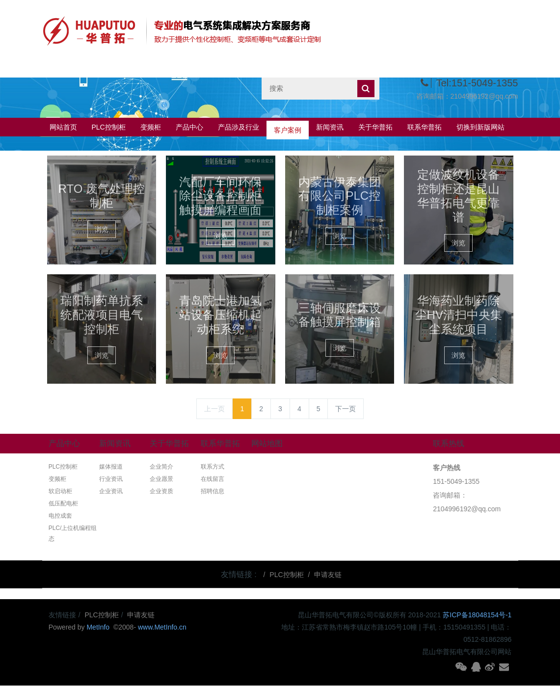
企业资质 (161, 491)
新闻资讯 (330, 127)
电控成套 (60, 515)
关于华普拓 (375, 127)
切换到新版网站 (480, 127)
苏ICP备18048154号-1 (477, 615)
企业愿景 (161, 478)
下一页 (345, 409)
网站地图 (267, 443)
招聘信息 (212, 491)
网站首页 (63, 127)
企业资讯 (111, 491)
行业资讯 (111, 478)
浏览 (101, 229)
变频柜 (150, 127)
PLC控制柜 (109, 127)
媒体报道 (111, 466)
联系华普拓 (424, 127)
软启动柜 (60, 491)
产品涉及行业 (238, 127)
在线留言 (212, 478)
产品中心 (189, 127)
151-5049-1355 (456, 481)
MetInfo (98, 627)
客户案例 (287, 127)
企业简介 (161, 466)
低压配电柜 (63, 503)
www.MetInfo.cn (162, 627)
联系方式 (212, 466)
